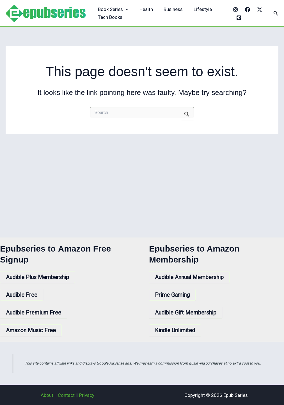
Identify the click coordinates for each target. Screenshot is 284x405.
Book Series (112, 9)
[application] (125, 9)
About (47, 395)
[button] (275, 13)
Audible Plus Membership (37, 277)
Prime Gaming (172, 294)
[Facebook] (246, 9)
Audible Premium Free (33, 312)
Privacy (86, 395)
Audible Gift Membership (185, 312)
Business (170, 9)
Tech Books (109, 17)
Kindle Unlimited (175, 330)
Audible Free (21, 294)
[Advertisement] (142, 176)
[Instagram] (234, 9)
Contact (66, 395)
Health (144, 9)
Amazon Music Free (31, 330)
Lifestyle (198, 9)
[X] (258, 9)
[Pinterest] (237, 17)
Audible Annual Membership (189, 277)
